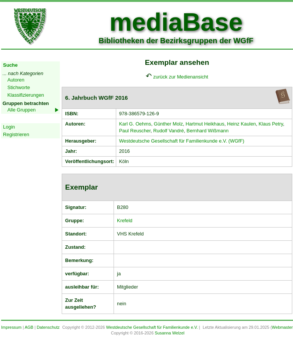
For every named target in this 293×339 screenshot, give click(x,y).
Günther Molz (168, 124)
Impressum (11, 327)
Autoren (15, 80)
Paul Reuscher (135, 130)
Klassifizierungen (25, 95)
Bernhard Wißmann (208, 130)
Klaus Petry (271, 124)
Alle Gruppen (21, 110)
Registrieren (16, 134)
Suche (10, 65)
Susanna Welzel (169, 333)
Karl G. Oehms (135, 124)
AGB (29, 327)
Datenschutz (48, 327)
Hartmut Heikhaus (204, 124)
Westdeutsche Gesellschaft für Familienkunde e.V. (152, 327)
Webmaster (282, 327)
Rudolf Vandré (168, 130)
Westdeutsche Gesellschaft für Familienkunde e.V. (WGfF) (182, 141)
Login (9, 127)
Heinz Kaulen (241, 124)
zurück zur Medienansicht (180, 77)
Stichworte (18, 87)
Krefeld (124, 220)
